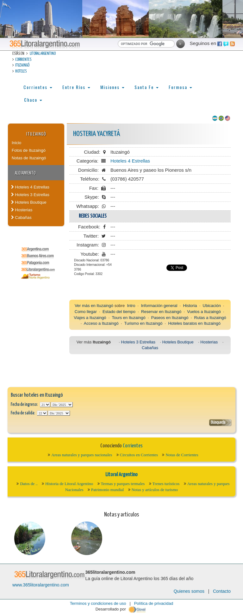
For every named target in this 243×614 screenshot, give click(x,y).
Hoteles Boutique (29, 202)
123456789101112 (62, 404)
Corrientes (23, 60)
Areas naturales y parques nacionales (81, 454)
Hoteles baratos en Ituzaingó (194, 323)
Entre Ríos (76, 87)
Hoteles (21, 71)
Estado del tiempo (119, 311)
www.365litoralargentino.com (40, 584)
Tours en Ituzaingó (128, 317)
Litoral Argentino (43, 54)
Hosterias (22, 210)
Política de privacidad (153, 603)
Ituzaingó (22, 65)
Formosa (180, 87)
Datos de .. (29, 483)
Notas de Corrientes (181, 454)
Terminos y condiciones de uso (98, 603)
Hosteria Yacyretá (96, 134)
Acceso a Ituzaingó (101, 323)
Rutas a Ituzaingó (210, 317)
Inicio (16, 142)
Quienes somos (189, 591)
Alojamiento (25, 172)
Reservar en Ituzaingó (161, 311)
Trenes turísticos (166, 483)
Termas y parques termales (123, 483)
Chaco (33, 99)
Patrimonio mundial (107, 489)
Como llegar (86, 311)
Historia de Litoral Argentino (69, 483)
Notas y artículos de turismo (155, 489)
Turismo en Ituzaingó (143, 323)
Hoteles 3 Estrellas (30, 194)
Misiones (112, 87)
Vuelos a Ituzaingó (204, 311)
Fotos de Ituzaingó (29, 150)
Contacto (222, 591)
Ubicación (212, 305)
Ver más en (86, 305)
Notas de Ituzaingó (29, 158)
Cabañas (21, 217)
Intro (131, 305)
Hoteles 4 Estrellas (30, 187)
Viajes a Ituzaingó (90, 317)
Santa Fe (146, 87)
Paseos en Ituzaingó (170, 317)
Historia (190, 305)
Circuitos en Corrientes (139, 454)
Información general (159, 305)
